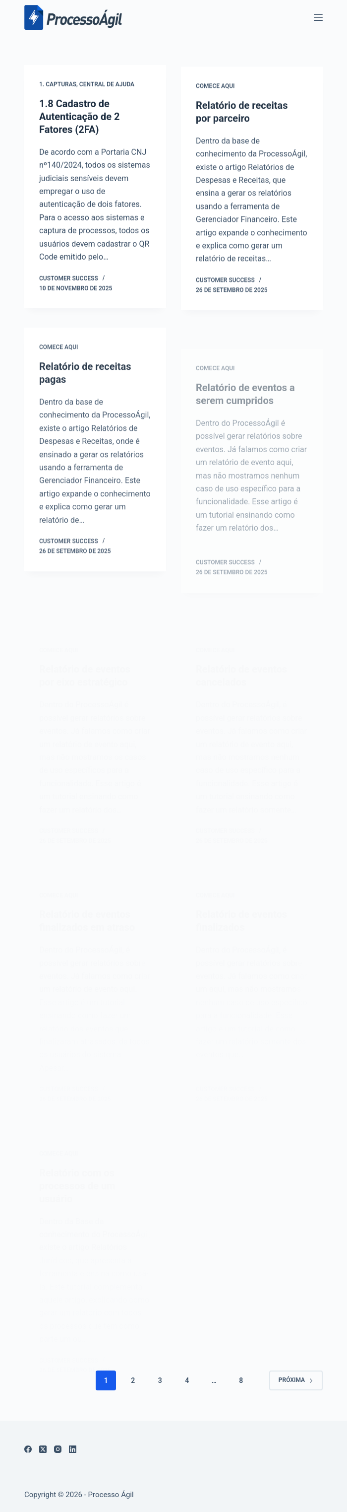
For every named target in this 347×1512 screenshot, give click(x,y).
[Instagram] (57, 1449)
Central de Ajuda (106, 84)
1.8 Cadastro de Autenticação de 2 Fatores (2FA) (79, 117)
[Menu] (318, 17)
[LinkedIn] (72, 1449)
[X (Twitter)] (43, 1449)
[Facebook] (28, 1449)
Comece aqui (215, 88)
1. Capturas (57, 84)
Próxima (296, 1379)
